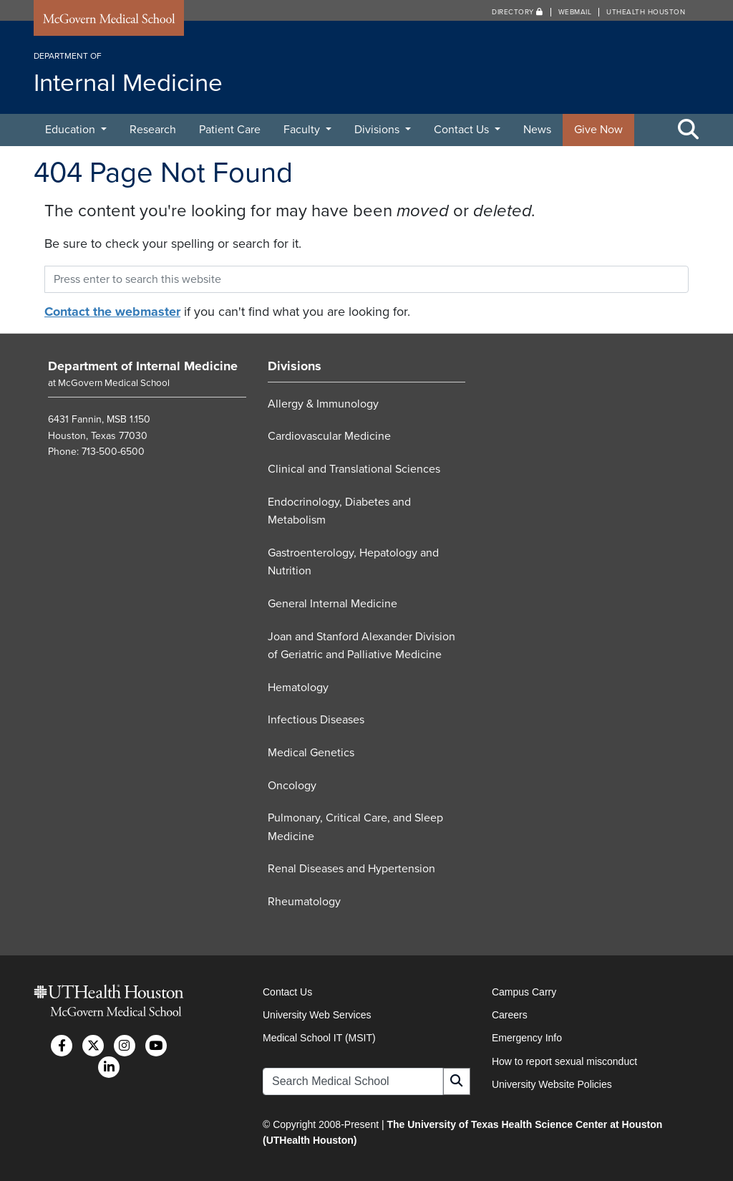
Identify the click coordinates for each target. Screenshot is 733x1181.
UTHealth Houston (645, 12)
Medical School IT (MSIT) (319, 1037)
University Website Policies (552, 1084)
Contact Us (463, 129)
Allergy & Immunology (323, 404)
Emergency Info (527, 1037)
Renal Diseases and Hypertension (351, 869)
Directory (517, 12)
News (537, 129)
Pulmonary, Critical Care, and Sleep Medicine (355, 827)
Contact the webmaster (112, 311)
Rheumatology (304, 902)
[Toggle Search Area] (688, 130)
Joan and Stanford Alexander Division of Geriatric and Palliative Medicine (361, 646)
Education (71, 129)
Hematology (298, 687)
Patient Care (230, 129)
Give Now (598, 129)
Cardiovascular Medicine (329, 436)
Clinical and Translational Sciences (354, 469)
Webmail (575, 12)
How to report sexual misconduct (564, 1061)
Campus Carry (524, 992)
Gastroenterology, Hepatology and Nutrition (353, 562)
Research (153, 129)
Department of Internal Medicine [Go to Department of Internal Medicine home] (143, 366)
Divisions (378, 129)
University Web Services (317, 1015)
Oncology (292, 786)
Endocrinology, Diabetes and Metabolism (339, 511)
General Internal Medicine (332, 604)
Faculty (303, 129)
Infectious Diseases (316, 720)
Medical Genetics (311, 753)
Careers (510, 1015)
